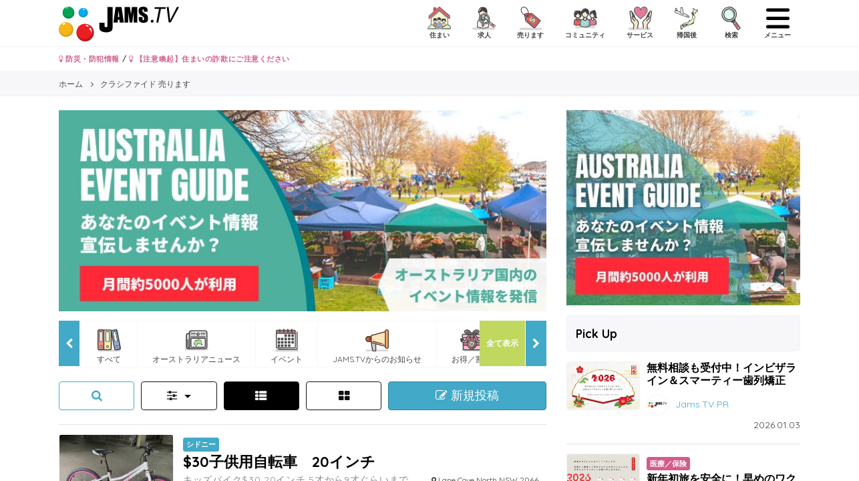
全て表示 (502, 343)
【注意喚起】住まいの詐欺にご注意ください (209, 58)
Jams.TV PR (702, 403)
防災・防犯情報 (89, 58)
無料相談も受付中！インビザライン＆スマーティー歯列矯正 (721, 374)
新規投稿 (467, 395)
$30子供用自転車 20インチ (279, 461)
